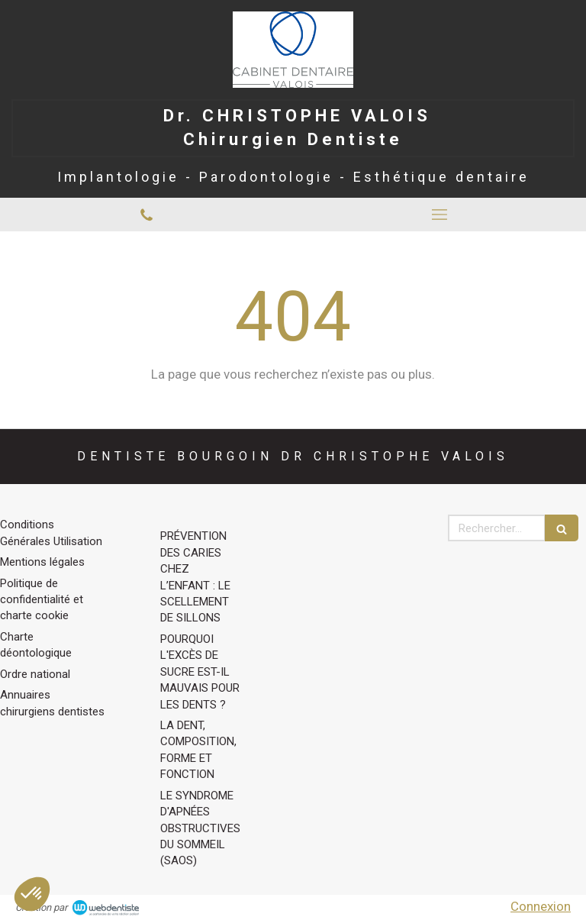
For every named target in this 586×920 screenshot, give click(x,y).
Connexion (540, 906)
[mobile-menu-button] (439, 214)
